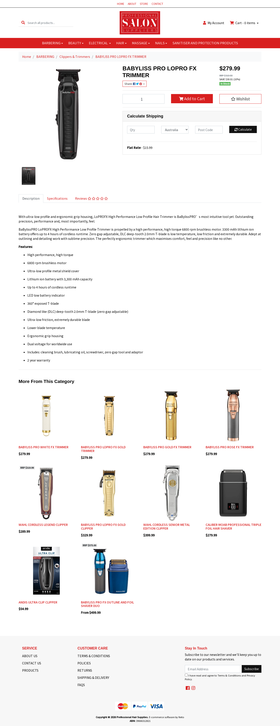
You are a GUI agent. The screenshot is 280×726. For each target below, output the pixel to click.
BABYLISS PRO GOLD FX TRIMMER (167, 447)
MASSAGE (139, 43)
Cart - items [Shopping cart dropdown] (243, 23)
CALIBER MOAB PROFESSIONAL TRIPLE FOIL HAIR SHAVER (233, 526)
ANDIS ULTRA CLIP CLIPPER (38, 602)
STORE (144, 3)
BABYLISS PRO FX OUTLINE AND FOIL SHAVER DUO (107, 604)
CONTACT (157, 3)
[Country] (175, 129)
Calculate (243, 129)
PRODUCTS (30, 670)
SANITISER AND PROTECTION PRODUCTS (205, 43)
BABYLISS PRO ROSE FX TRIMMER (230, 447)
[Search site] (23, 23)
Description (31, 198)
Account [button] (213, 23)
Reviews (91, 198)
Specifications (57, 198)
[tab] (31, 198)
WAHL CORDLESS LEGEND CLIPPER (43, 524)
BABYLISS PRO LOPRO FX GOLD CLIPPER (103, 526)
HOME (120, 3)
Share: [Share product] (133, 84)
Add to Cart (192, 98)
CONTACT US (31, 663)
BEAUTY (74, 43)
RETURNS (84, 670)
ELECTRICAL (98, 43)
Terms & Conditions (229, 675)
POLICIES (84, 663)
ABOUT (132, 3)
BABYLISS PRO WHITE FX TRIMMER (43, 447)
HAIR (120, 43)
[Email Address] (213, 669)
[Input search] (50, 23)
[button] (240, 99)
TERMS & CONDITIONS (93, 656)
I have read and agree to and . (220, 677)
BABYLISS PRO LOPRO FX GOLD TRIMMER (103, 449)
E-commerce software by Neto (166, 717)
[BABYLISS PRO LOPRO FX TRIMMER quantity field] (143, 99)
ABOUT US (29, 656)
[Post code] (209, 129)
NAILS (160, 43)
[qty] (141, 129)
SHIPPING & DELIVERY (93, 677)
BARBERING (51, 43)
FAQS (81, 685)
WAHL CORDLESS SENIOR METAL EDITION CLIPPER (166, 526)
